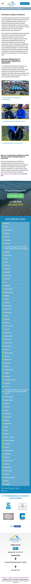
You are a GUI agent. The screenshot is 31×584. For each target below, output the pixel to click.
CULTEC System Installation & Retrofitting (11, 98)
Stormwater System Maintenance (12, 143)
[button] (2, 3)
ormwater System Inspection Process (14, 121)
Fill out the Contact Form (15, 191)
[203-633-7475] (16, 567)
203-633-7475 (15, 204)
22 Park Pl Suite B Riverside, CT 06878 (15, 562)
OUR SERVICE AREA (15, 219)
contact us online (7, 174)
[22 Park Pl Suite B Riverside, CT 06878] (16, 559)
